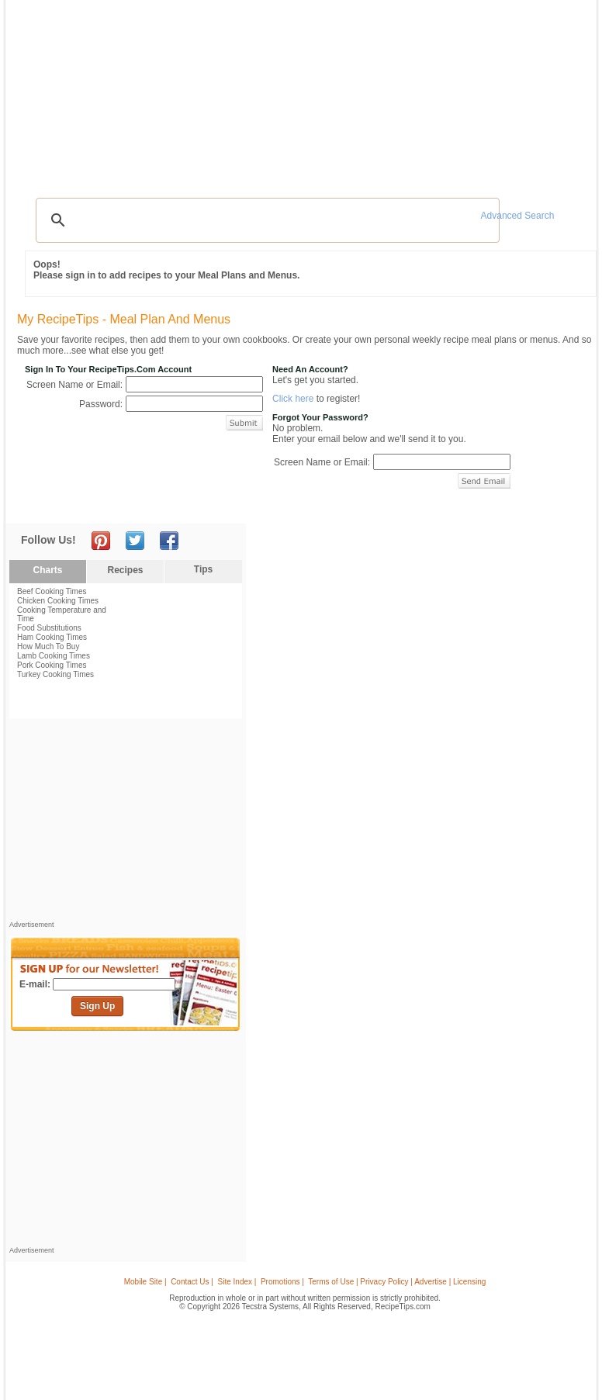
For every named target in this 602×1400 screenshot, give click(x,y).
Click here (292, 398)
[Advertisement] (303, 151)
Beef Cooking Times (52, 591)
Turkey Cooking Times (55, 674)
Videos (189, 92)
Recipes (42, 92)
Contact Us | (192, 1281)
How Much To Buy (48, 646)
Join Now (529, 93)
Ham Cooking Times (52, 637)
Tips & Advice (94, 92)
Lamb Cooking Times (53, 656)
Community (235, 92)
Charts (47, 570)
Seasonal (285, 92)
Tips (203, 569)
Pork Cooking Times (51, 665)
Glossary (148, 92)
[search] (265, 220)
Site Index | (237, 1281)
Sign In (564, 93)
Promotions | (282, 1281)
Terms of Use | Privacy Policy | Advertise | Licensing (397, 1281)
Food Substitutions (49, 628)
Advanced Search (518, 215)
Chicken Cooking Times (58, 600)
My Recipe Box (345, 92)
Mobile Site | (145, 1281)
